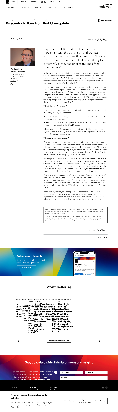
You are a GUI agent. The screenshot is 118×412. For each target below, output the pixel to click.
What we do (25, 7)
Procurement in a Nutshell (89, 300)
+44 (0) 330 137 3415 (17, 74)
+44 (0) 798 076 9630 (17, 76)
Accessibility (33, 2)
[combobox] (54, 1)
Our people (38, 7)
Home (7, 20)
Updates (23, 20)
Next (100, 341)
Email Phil (13, 78)
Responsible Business (70, 7)
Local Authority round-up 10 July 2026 (59, 305)
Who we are (11, 7)
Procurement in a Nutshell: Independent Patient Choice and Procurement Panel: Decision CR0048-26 (87, 309)
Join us (13, 2)
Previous (18, 341)
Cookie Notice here (18, 408)
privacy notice (28, 382)
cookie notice (42, 382)
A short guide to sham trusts (26, 305)
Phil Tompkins (16, 69)
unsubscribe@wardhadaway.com (37, 380)
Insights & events (53, 7)
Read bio (14, 81)
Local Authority (56, 300)
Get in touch (23, 2)
